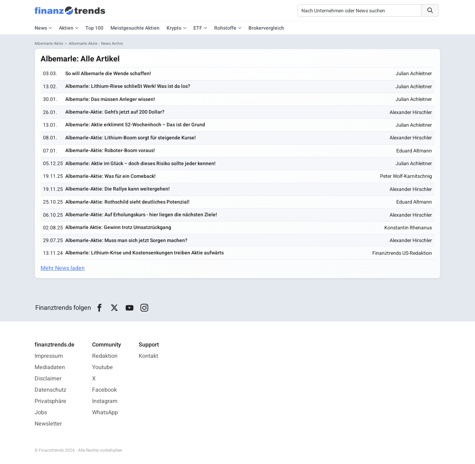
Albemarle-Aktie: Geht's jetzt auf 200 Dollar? (114, 112)
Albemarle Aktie (49, 43)
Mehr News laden (63, 268)
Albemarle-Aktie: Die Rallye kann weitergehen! (117, 189)
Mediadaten (50, 367)
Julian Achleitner (414, 73)
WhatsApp (105, 412)
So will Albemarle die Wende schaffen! (108, 73)
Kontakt (148, 356)
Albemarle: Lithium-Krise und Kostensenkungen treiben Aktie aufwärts (144, 253)
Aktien (66, 28)
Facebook (104, 390)
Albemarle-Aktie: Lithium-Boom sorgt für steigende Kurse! (130, 137)
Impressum (49, 356)
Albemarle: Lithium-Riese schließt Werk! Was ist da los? (127, 86)
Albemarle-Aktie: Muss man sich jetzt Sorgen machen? (126, 240)
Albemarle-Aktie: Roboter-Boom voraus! (110, 150)
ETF (197, 28)
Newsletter (48, 424)
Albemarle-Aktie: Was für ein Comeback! (110, 176)
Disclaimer (48, 378)
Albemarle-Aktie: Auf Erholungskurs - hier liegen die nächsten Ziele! (141, 214)
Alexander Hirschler (411, 112)
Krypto (174, 28)
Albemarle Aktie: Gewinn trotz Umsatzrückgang (118, 227)
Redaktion (105, 356)
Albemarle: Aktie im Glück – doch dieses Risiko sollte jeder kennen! (140, 163)
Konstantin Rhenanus (408, 227)
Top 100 (94, 28)
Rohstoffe (225, 28)
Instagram (105, 401)
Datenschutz (50, 390)
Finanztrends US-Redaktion (402, 253)
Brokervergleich (266, 28)
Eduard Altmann (414, 151)
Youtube (102, 367)
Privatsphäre (50, 401)
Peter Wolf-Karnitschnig (406, 176)
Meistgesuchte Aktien (135, 28)
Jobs (41, 412)
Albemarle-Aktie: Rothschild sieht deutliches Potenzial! (127, 202)
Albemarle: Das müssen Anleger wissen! (110, 99)
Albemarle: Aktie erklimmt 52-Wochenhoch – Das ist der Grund (135, 124)
